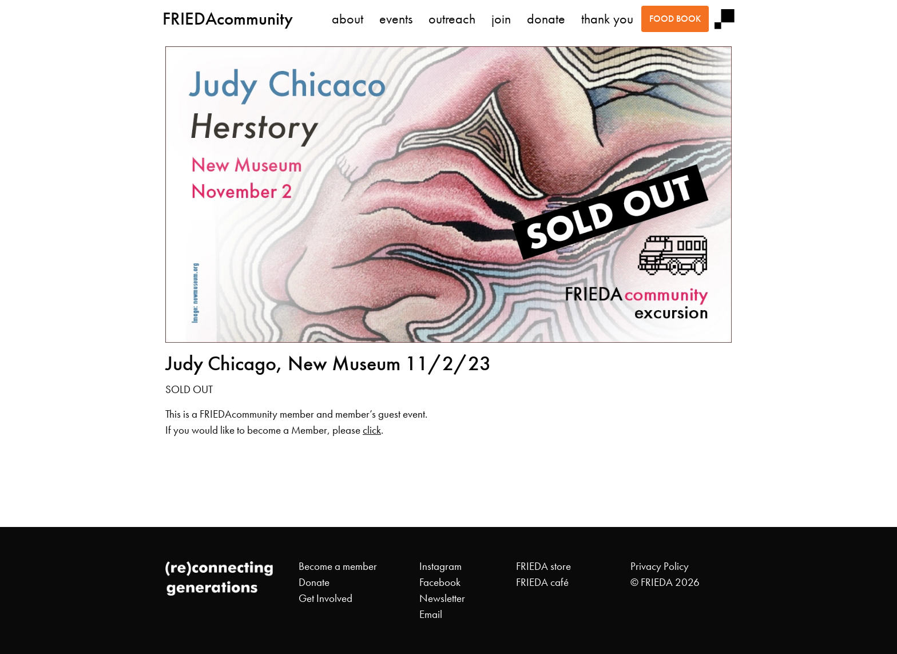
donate (546, 18)
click (372, 430)
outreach (451, 18)
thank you (607, 18)
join (501, 18)
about (347, 18)
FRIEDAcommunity (227, 18)
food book (675, 19)
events (395, 18)
